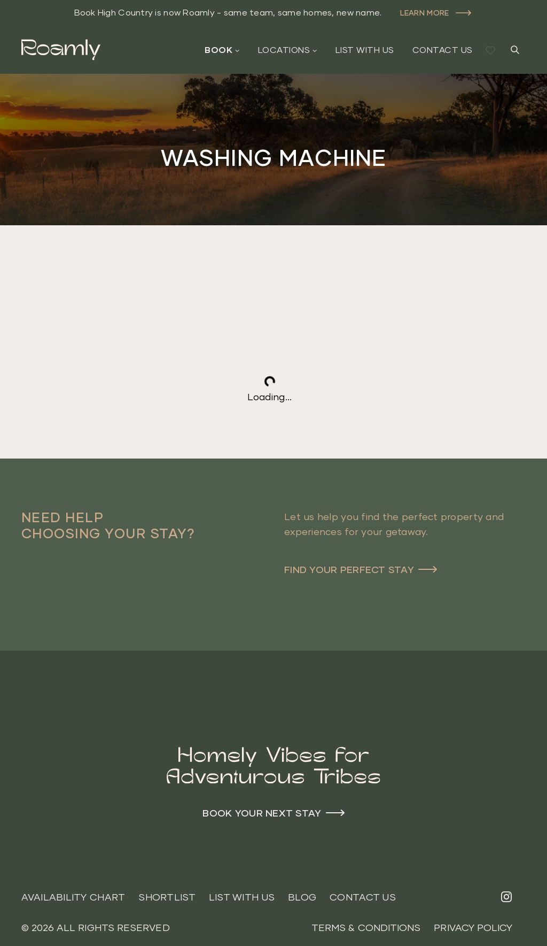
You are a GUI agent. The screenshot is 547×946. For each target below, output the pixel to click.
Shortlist (166, 897)
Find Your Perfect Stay (349, 569)
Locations (284, 49)
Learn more (424, 12)
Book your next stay (261, 813)
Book (218, 49)
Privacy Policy (473, 927)
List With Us (364, 49)
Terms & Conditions (365, 927)
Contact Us (442, 49)
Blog (302, 897)
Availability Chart (73, 897)
